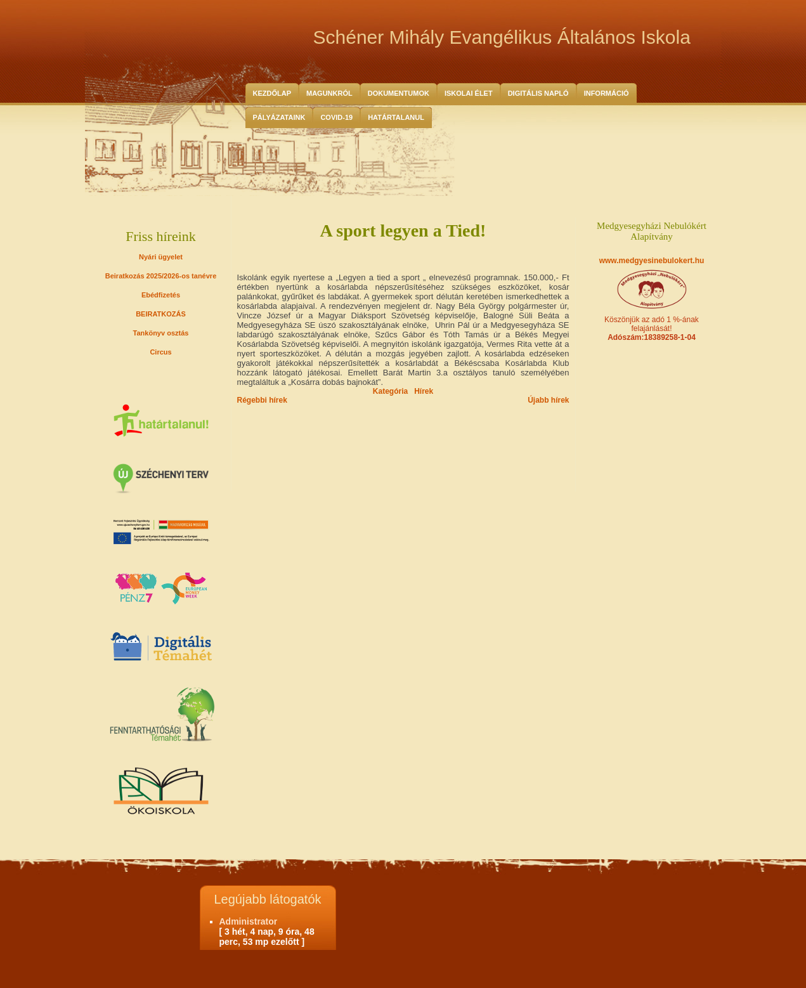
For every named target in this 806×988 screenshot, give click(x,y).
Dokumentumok (398, 93)
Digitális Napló (538, 93)
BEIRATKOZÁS (161, 314)
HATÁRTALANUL (396, 117)
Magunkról (329, 93)
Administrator (248, 921)
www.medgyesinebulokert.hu (652, 260)
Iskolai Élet (469, 93)
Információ (606, 93)
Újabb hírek (548, 400)
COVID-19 (336, 117)
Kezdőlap (272, 93)
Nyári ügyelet (161, 257)
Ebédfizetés (160, 295)
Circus (160, 352)
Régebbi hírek (262, 400)
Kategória (390, 391)
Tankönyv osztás (161, 333)
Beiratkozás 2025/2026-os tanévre (161, 276)
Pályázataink (279, 117)
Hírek (423, 391)
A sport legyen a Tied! (403, 230)
